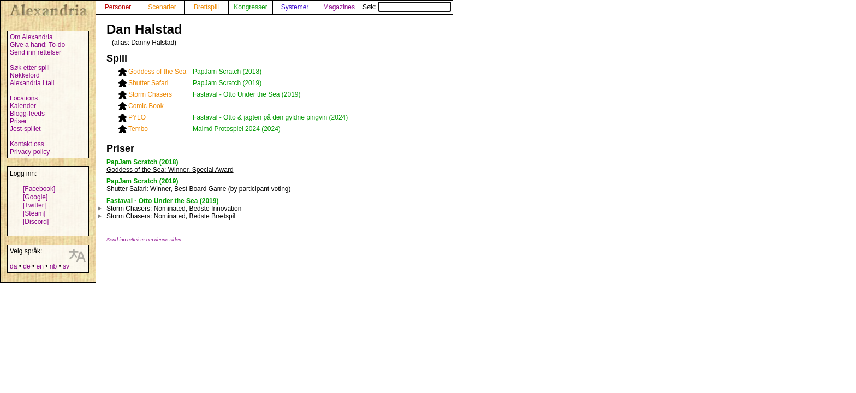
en (39, 266)
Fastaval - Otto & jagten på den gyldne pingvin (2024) (270, 117)
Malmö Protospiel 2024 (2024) (237, 129)
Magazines (339, 7)
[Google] (35, 197)
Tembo (138, 129)
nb (53, 266)
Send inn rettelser (35, 52)
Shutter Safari (148, 83)
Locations (24, 98)
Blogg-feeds (27, 113)
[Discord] (36, 221)
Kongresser (250, 7)
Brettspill (206, 7)
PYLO (137, 117)
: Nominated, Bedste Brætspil (170, 216)
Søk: (406, 7)
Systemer (295, 7)
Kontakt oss (27, 144)
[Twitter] (34, 205)
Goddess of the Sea (157, 71)
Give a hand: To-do (37, 45)
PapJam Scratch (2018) (227, 71)
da (13, 266)
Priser (18, 121)
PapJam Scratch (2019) (227, 83)
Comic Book (146, 106)
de (26, 266)
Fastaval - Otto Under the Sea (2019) (246, 94)
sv (66, 266)
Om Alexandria (31, 37)
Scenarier (162, 7)
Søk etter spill (30, 68)
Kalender (23, 106)
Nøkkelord (25, 75)
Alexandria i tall (32, 83)
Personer (118, 7)
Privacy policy (30, 152)
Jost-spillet (25, 129)
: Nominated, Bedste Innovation (173, 208)
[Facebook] (39, 189)
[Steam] (34, 213)
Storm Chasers (150, 94)
